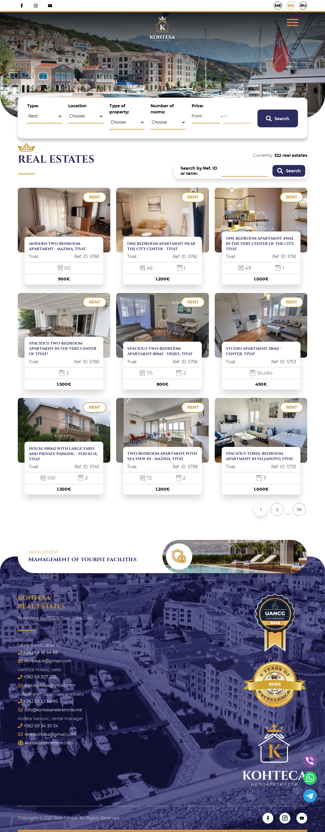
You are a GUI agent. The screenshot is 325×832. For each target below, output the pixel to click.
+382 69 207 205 (37, 677)
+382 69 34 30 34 (38, 726)
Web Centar (66, 818)
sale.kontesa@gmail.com (47, 685)
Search (277, 118)
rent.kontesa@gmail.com (47, 734)
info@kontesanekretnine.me (50, 709)
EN (290, 5)
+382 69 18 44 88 (38, 652)
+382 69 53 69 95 (38, 701)
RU (303, 5)
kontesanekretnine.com (45, 743)
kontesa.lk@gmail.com (44, 661)
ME (278, 5)
